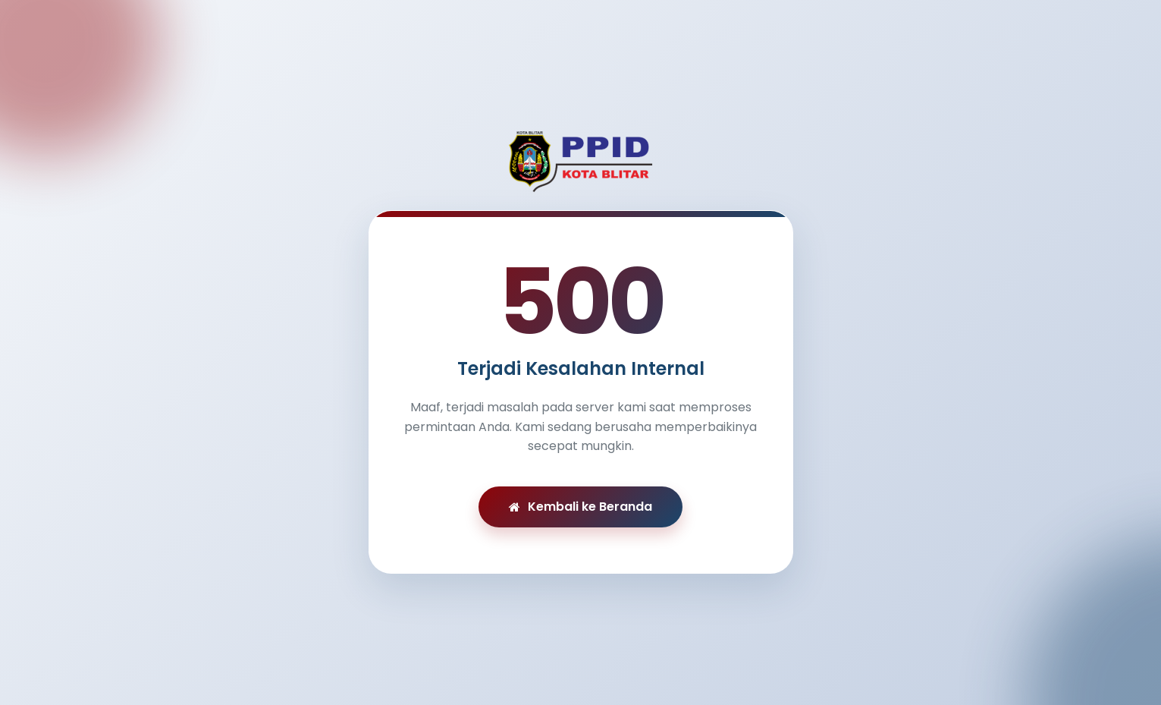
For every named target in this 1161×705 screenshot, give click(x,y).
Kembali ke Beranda (580, 506)
